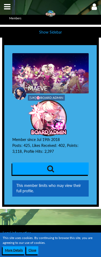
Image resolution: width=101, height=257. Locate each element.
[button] (7, 6)
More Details (14, 250)
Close (32, 250)
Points (72, 145)
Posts (16, 145)
